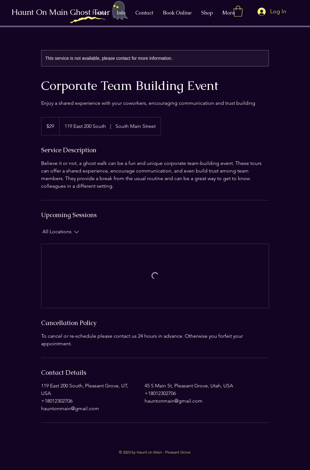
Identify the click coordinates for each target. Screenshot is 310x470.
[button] (238, 11)
